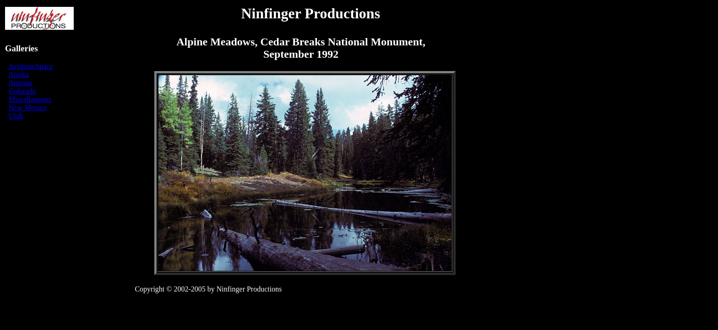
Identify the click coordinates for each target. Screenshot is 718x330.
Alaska (18, 74)
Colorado (22, 91)
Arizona (20, 83)
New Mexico (28, 107)
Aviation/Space (30, 66)
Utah (16, 116)
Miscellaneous (30, 99)
